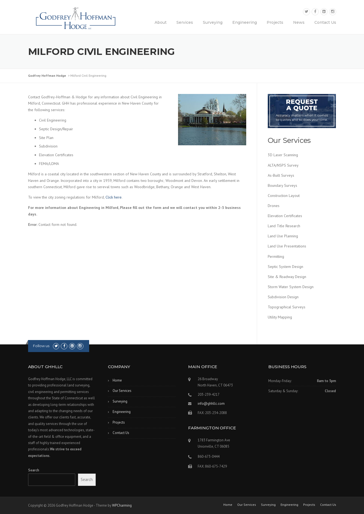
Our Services (122, 390)
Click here (114, 197)
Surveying (212, 22)
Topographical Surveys (286, 307)
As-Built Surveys (281, 175)
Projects (275, 22)
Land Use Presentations (287, 246)
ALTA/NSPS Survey (283, 165)
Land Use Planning (283, 236)
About (161, 22)
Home (117, 380)
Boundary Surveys (282, 185)
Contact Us (325, 22)
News (299, 22)
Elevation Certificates (285, 215)
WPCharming (122, 505)
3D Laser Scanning (283, 154)
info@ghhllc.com (211, 403)
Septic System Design (285, 266)
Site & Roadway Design (287, 276)
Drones (273, 205)
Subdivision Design (283, 296)
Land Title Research (284, 225)
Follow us (41, 346)
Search (33, 470)
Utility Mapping (280, 317)
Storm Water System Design (291, 286)
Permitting (276, 256)
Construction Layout (284, 195)
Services (184, 22)
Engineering (244, 22)
